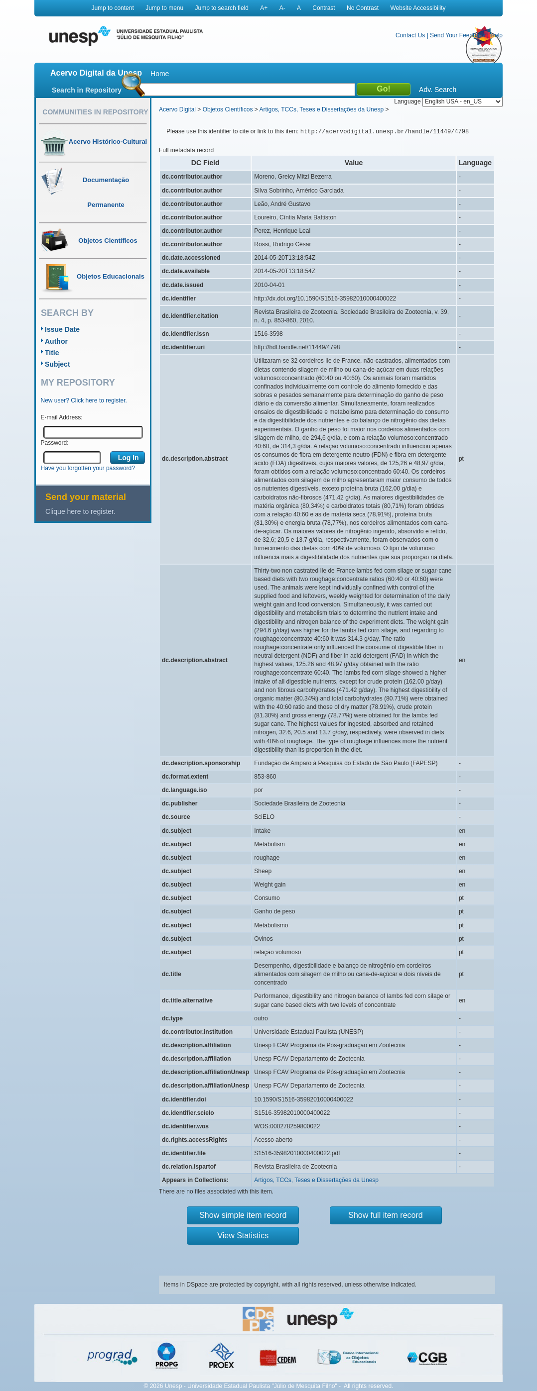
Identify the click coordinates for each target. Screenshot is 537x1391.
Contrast (323, 7)
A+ (264, 7)
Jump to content (112, 7)
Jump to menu (164, 7)
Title (52, 353)
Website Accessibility (417, 7)
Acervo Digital (177, 109)
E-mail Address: (62, 417)
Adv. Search (437, 90)
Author (56, 341)
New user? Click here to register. (84, 400)
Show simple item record (242, 1215)
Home (159, 74)
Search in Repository (87, 90)
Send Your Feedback (457, 35)
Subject (57, 364)
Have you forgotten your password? (88, 468)
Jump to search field (222, 7)
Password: (55, 442)
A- (282, 7)
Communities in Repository (95, 112)
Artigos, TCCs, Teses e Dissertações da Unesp (321, 109)
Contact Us (410, 35)
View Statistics (242, 1235)
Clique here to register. (80, 511)
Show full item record (385, 1215)
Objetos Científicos (228, 109)
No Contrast (363, 7)
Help (496, 35)
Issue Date (62, 329)
